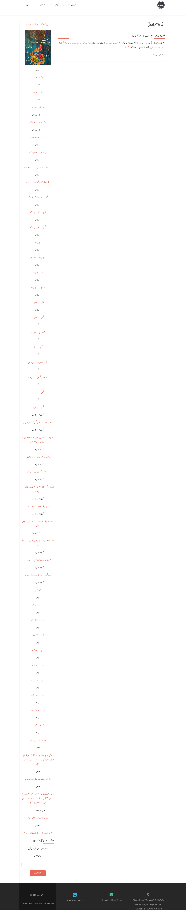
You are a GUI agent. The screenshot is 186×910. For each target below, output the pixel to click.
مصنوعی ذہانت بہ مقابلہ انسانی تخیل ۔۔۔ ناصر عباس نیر (38, 417)
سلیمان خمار (38, 237)
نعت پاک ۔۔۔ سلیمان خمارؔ (38, 282)
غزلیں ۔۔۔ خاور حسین (38, 645)
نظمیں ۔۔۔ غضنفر (38, 342)
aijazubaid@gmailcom (111, 895)
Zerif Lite (27, 899)
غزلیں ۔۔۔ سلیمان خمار (37, 297)
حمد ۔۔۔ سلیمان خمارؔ (38, 267)
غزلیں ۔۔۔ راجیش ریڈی (37, 615)
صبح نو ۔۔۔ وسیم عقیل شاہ (38, 705)
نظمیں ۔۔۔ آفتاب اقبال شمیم (38, 222)
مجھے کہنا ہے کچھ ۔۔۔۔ (38, 72)
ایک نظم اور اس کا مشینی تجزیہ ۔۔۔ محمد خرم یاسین (38, 570)
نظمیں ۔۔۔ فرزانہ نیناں (38, 387)
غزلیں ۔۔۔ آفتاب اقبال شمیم (38, 207)
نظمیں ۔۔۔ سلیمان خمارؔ (38, 312)
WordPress (49, 899)
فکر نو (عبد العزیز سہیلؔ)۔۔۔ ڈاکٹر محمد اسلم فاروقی (148, 31)
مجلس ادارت (42, 5)
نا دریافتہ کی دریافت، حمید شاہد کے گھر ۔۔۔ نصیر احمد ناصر (38, 162)
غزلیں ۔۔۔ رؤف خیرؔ (38, 600)
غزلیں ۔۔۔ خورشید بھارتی (38, 675)
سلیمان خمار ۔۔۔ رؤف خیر (38, 252)
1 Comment (158, 50)
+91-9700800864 (75, 895)
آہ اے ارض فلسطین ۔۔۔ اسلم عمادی (37, 372)
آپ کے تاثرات (28, 5)
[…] (127, 42)
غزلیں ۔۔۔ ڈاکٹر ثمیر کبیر (37, 660)
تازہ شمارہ (66, 5)
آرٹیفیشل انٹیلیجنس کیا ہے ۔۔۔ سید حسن (37, 467)
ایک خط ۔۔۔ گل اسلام (38, 720)
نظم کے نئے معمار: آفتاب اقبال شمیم (38, 192)
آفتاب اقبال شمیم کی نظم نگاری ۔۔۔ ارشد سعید (37, 177)
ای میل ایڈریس (38, 851)
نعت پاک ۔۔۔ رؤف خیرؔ (37, 102)
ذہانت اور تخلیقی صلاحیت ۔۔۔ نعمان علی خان (38, 452)
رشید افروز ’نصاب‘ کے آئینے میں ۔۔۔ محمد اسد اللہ (38, 774)
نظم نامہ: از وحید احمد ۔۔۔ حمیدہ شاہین (38, 357)
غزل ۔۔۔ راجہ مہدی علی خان (38, 132)
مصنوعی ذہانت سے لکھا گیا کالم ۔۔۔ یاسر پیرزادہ (38, 555)
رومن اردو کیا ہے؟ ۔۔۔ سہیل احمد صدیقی (38, 813)
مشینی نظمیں (38, 585)
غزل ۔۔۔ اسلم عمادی (38, 630)
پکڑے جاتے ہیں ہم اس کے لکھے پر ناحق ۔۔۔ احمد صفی (37, 828)
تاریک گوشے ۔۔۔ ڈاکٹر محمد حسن (37, 117)
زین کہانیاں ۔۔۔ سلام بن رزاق (37, 147)
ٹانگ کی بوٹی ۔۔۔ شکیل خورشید (37, 735)
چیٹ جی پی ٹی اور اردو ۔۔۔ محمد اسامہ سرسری (38, 501)
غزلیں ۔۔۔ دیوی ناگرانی (37, 690)
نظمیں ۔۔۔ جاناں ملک (38, 402)
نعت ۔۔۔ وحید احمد (38, 87)
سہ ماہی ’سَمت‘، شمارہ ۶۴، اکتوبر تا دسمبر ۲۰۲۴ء (37, 19)
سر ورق (73, 5)
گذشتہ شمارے (54, 5)
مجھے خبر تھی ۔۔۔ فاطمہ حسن (38, 327)
